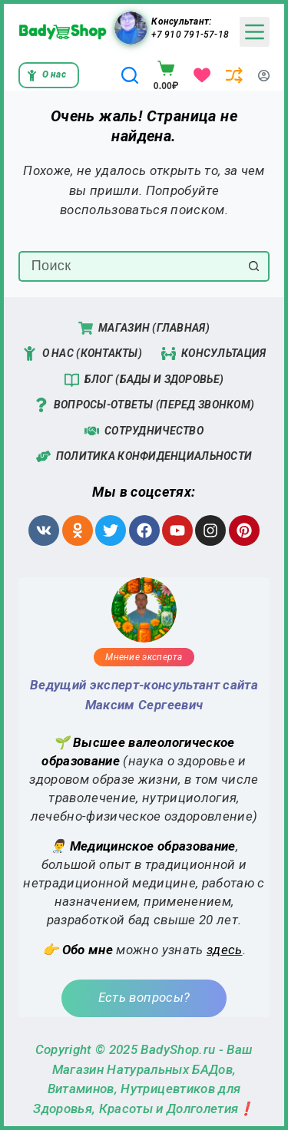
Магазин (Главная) (144, 328)
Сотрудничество (144, 431)
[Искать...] (129, 266)
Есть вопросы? (144, 997)
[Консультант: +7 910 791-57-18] (130, 28)
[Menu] (255, 32)
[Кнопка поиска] (254, 266)
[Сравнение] (234, 75)
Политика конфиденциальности (144, 456)
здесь (225, 949)
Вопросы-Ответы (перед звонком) (144, 405)
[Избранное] (202, 75)
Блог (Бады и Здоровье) (144, 379)
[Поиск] (129, 75)
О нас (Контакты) (82, 353)
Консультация (213, 353)
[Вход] (264, 75)
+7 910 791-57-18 (190, 34)
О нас (46, 75)
